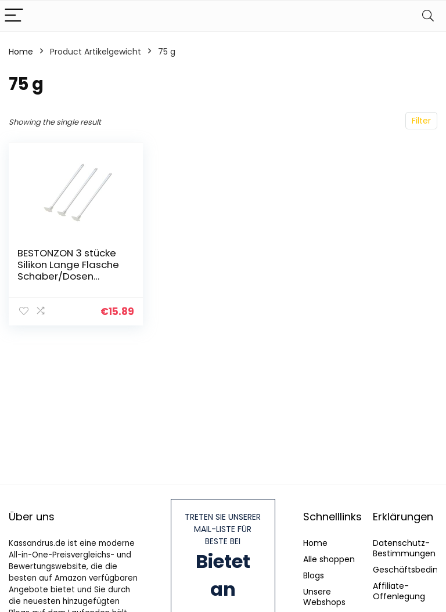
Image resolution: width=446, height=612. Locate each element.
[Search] (428, 16)
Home (21, 51)
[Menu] (14, 16)
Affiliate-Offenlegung (399, 591)
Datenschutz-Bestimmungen (404, 548)
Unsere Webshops (324, 597)
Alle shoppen (329, 559)
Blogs (313, 575)
